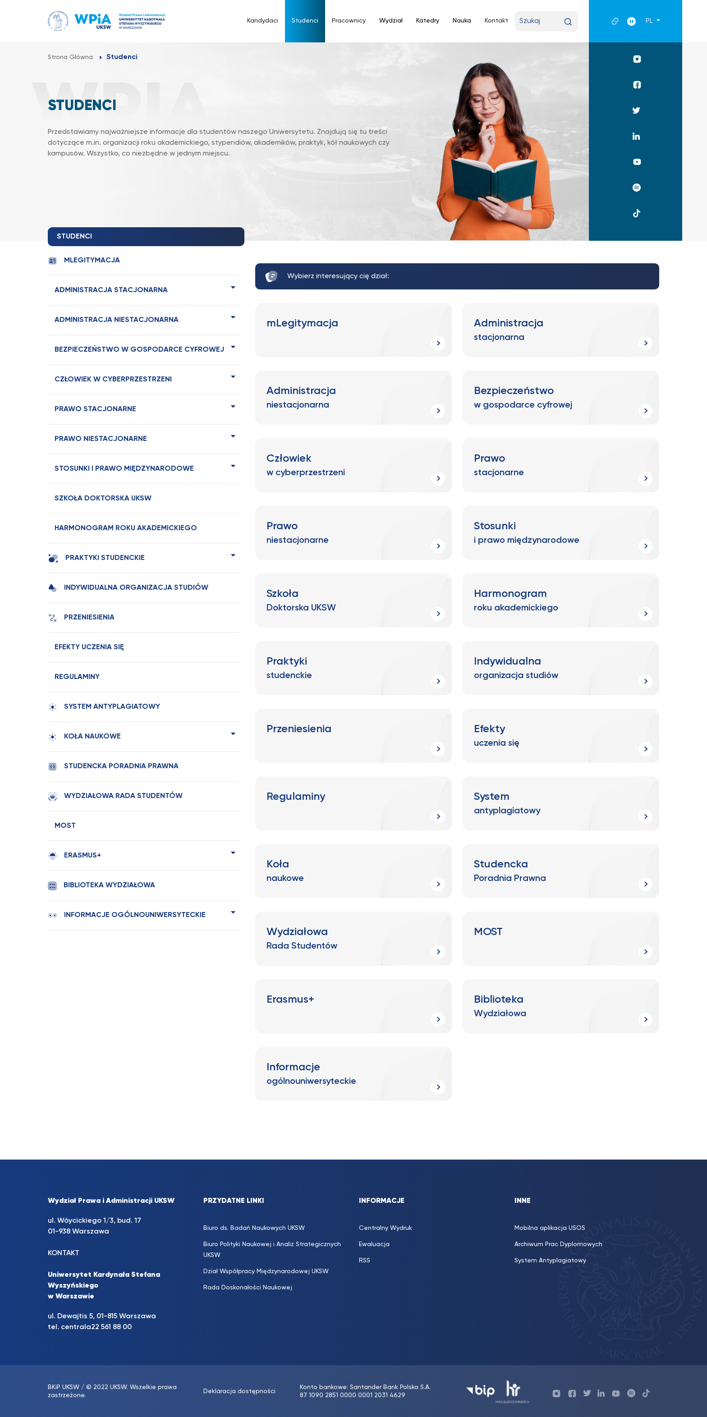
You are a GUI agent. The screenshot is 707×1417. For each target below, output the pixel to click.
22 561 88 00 (111, 1327)
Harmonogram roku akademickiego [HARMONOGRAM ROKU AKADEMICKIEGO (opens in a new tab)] (126, 528)
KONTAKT (63, 1253)
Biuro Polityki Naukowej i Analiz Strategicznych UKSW (272, 1249)
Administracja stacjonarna (111, 290)
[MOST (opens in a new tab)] (561, 939)
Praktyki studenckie (96, 558)
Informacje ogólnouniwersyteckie (127, 915)
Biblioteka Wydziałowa (101, 885)
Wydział (391, 21)
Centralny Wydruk (385, 1228)
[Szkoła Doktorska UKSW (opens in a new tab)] (353, 600)
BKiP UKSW (63, 1387)
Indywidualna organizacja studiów (128, 588)
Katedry (427, 21)
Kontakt (496, 21)
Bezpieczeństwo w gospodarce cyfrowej (139, 349)
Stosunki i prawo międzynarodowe (124, 468)
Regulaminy (77, 677)
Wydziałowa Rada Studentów (115, 796)
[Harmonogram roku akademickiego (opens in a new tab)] (561, 600)
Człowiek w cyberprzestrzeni (113, 379)
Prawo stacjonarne (95, 409)
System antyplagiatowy (104, 707)
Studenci (305, 21)
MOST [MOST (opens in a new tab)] (65, 826)
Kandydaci (262, 21)
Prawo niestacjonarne (101, 439)
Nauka (462, 21)
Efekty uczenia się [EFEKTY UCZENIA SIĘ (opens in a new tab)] (89, 647)
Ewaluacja (374, 1244)
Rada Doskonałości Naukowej (247, 1287)
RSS (364, 1260)
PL (650, 21)
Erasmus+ (74, 856)
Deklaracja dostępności (239, 1391)
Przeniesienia (81, 618)
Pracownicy (349, 21)
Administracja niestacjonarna (117, 320)
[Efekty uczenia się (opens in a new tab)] (561, 736)
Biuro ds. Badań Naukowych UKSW (254, 1228)
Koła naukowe (84, 737)
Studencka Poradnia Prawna (113, 766)
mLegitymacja (84, 261)
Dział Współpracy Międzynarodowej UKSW (266, 1271)
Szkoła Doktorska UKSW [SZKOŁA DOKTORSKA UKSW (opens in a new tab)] (103, 498)
